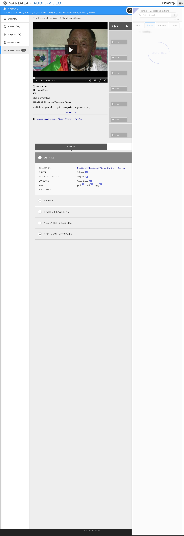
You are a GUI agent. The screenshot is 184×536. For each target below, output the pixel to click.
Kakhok (83, 13)
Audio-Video (15, 50)
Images (12, 42)
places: (7, 13)
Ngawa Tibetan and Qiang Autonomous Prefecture (56, 13)
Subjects (12, 34)
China (20, 13)
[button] (180, 3)
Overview (10, 19)
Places (11, 26)
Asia (13, 13)
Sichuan (28, 13)
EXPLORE (168, 3)
